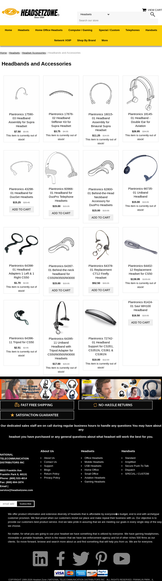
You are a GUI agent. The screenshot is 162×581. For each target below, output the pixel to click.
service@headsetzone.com (16, 490)
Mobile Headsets (94, 461)
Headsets (23, 30)
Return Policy (51, 473)
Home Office (92, 469)
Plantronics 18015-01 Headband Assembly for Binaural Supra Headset (101, 122)
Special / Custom (109, 30)
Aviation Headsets (95, 477)
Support (48, 465)
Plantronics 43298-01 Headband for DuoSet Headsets (21, 193)
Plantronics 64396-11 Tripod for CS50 (21, 340)
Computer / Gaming (81, 30)
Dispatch (130, 469)
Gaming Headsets (95, 481)
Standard (130, 457)
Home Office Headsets (49, 30)
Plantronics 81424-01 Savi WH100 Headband (140, 306)
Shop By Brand (86, 40)
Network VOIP (62, 40)
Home (8, 30)
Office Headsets (94, 457)
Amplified (130, 461)
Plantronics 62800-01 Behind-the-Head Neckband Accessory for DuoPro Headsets (101, 197)
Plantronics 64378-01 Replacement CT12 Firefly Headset (101, 271)
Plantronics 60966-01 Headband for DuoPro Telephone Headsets (61, 194)
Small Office (91, 473)
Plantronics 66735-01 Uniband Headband (140, 192)
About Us (47, 451)
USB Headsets (93, 465)
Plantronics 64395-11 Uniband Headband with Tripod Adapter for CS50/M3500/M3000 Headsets (61, 348)
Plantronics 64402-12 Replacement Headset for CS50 (140, 269)
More (105, 40)
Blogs (47, 469)
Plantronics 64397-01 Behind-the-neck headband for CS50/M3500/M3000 (61, 271)
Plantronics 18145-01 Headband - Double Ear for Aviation (140, 119)
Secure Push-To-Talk (137, 465)
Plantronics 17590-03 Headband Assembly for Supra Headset (21, 120)
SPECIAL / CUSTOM (137, 473)
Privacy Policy (52, 477)
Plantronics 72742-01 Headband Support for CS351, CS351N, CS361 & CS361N (100, 346)
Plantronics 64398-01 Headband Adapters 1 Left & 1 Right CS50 (21, 271)
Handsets (151, 30)
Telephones (133, 30)
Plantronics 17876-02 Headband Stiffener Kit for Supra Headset (61, 119)
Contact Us (50, 461)
